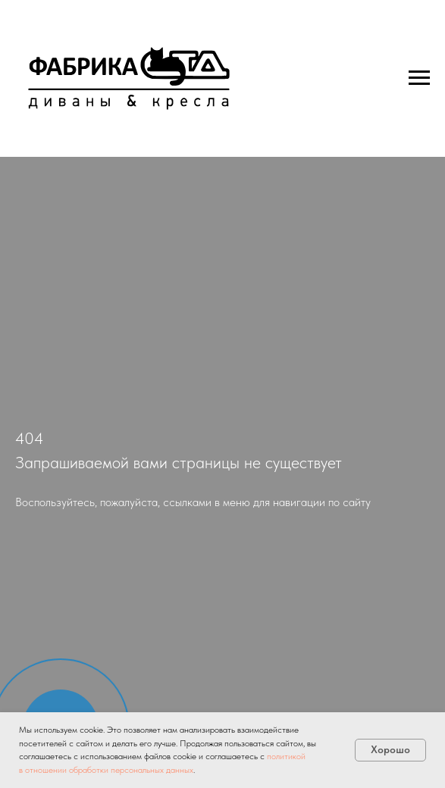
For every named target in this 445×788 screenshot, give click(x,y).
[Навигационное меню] (419, 78)
